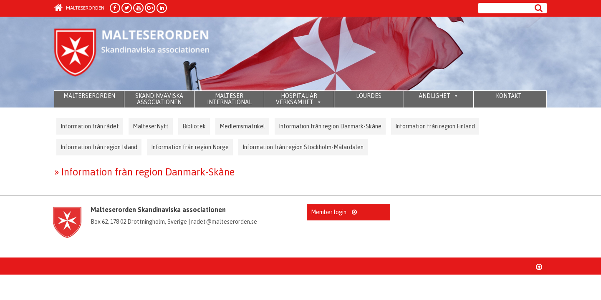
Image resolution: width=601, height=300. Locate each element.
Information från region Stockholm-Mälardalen (303, 147)
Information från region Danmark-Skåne (330, 126)
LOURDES (368, 95)
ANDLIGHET (439, 95)
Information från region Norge (190, 147)
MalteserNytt (151, 126)
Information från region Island (99, 147)
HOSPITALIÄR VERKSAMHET (299, 98)
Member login (334, 212)
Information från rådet (90, 126)
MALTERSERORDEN (89, 95)
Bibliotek (194, 126)
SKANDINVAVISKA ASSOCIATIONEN (159, 98)
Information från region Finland (435, 126)
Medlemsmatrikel (242, 126)
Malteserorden (79, 8)
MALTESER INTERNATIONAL (229, 98)
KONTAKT (509, 95)
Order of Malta (132, 54)
